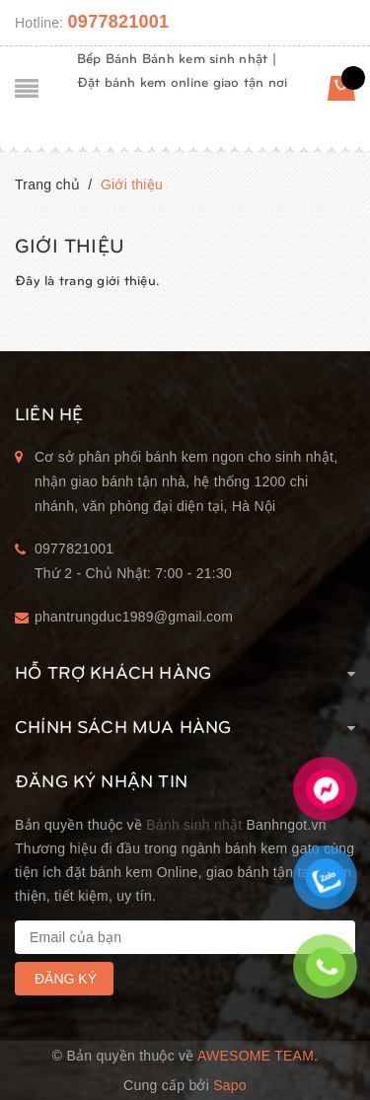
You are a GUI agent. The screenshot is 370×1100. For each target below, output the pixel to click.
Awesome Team (255, 1055)
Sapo (230, 1085)
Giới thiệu (69, 244)
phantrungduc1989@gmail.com (134, 616)
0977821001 (119, 22)
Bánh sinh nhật (194, 825)
